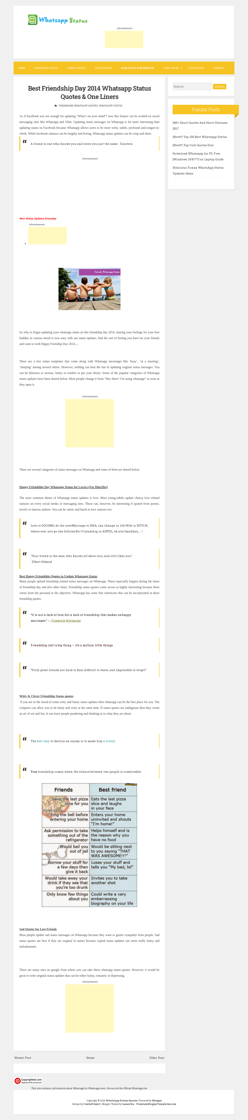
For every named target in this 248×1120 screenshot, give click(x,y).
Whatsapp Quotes (86, 105)
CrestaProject (92, 1103)
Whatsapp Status (46, 68)
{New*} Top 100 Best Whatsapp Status (200, 137)
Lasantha (128, 1103)
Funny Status (76, 68)
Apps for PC (171, 68)
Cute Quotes (103, 68)
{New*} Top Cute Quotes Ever (193, 145)
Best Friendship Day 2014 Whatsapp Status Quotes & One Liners (89, 92)
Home (21, 68)
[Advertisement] (124, 39)
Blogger (157, 1100)
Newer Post (23, 1057)
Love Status (196, 68)
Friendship (66, 105)
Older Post (156, 1057)
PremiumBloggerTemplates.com (156, 1103)
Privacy (219, 68)
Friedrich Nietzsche (66, 620)
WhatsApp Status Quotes (121, 1100)
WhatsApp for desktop (137, 68)
